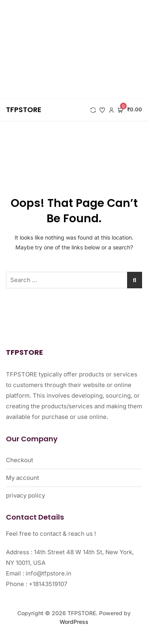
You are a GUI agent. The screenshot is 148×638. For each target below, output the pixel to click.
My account (22, 477)
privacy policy (25, 495)
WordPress (74, 621)
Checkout (19, 460)
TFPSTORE (23, 109)
